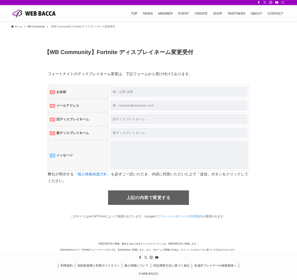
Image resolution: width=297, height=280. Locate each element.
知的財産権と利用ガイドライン (98, 265)
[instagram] (271, 2)
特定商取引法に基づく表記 (171, 265)
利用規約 (196, 216)
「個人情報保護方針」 (92, 174)
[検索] (283, 2)
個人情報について (136, 265)
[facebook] (259, 2)
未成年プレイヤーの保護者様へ (215, 265)
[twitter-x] (265, 2)
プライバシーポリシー (172, 216)
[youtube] (277, 2)
